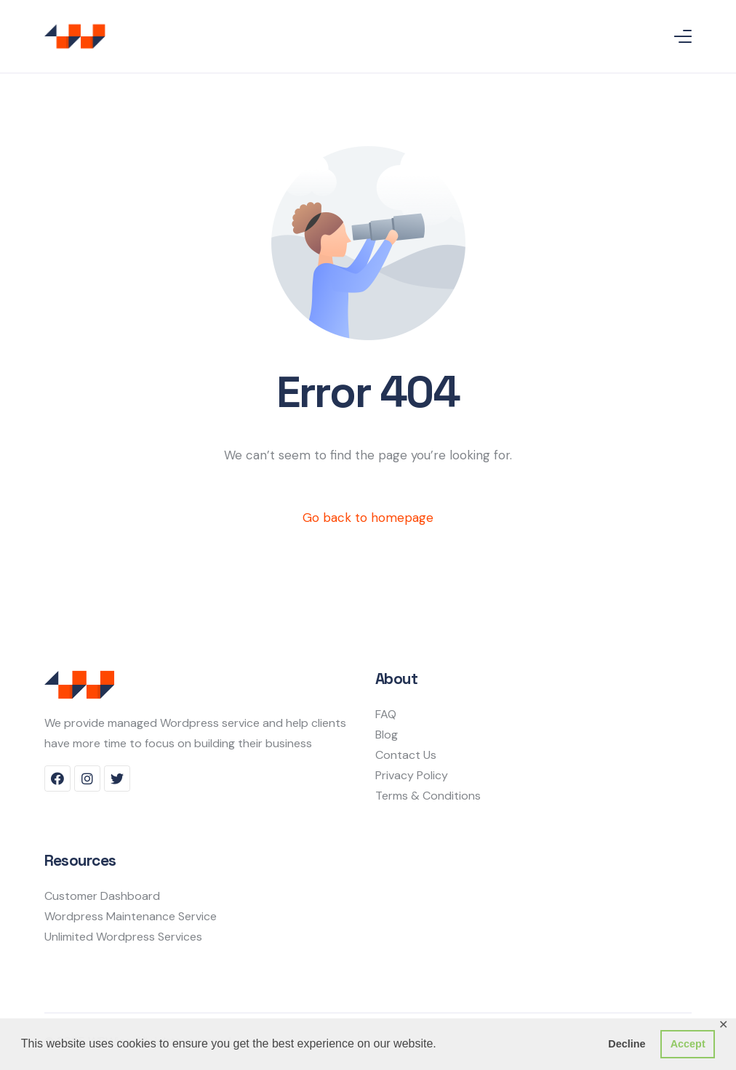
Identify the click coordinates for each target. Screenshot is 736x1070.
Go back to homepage (368, 518)
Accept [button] (688, 1044)
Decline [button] (626, 1044)
